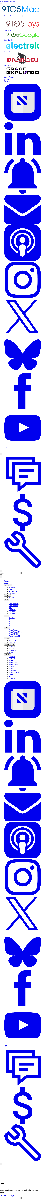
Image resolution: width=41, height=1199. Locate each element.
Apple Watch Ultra (15, 632)
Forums (7, 581)
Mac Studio (13, 612)
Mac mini (12, 610)
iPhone (7, 595)
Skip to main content (7, 1)
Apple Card (13, 666)
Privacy (7, 81)
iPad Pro (12, 618)
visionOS (12, 642)
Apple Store (13, 663)
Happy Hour (13, 589)
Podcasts (8, 585)
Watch (7, 628)
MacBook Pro (13, 604)
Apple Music (13, 646)
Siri (10, 676)
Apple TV (12, 652)
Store (6, 583)
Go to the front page (7, 1196)
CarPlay (11, 674)
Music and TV (9, 644)
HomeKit (12, 678)
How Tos (12, 659)
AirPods (11, 648)
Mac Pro (12, 614)
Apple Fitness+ (14, 672)
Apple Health (13, 634)
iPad (6, 616)
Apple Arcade (13, 665)
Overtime (12, 593)
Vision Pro (12, 640)
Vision (7, 638)
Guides (7, 654)
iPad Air (12, 620)
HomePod (12, 650)
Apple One (12, 670)
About (6, 79)
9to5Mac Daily (14, 591)
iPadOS (11, 626)
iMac (10, 608)
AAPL (11, 661)
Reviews (12, 657)
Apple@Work (13, 587)
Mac (6, 600)
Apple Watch (13, 630)
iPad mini (12, 622)
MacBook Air (13, 606)
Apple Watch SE (14, 636)
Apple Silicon (13, 668)
